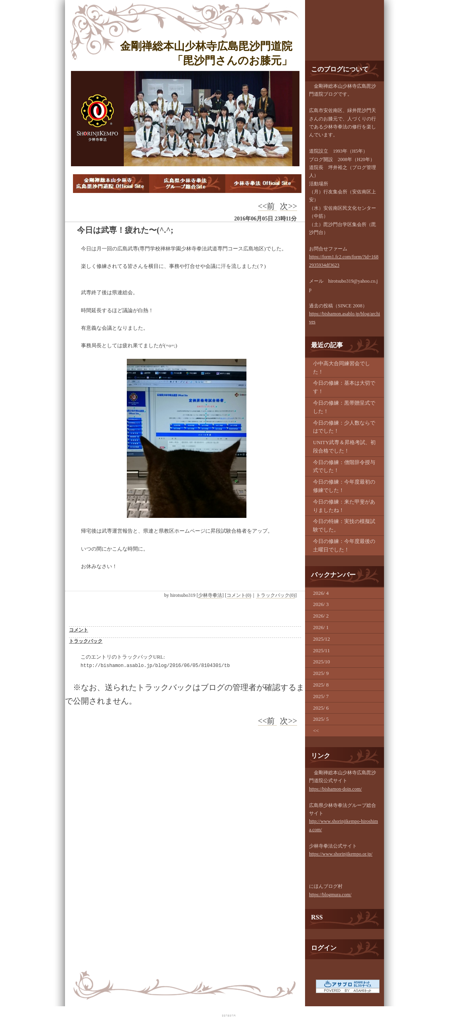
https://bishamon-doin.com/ (335, 789)
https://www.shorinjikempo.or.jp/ (340, 854)
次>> (288, 206)
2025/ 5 (321, 719)
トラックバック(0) (275, 595)
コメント (78, 630)
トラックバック (85, 641)
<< (316, 731)
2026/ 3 (321, 604)
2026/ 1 (321, 627)
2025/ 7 (321, 696)
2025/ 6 (321, 708)
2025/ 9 (321, 673)
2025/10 (321, 662)
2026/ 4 (321, 593)
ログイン (324, 947)
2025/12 (321, 639)
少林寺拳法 (210, 595)
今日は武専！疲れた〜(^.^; (125, 230)
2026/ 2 (321, 616)
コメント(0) (238, 595)
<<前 (267, 206)
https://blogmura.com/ (330, 894)
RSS (317, 917)
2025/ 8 (321, 685)
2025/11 (321, 650)
